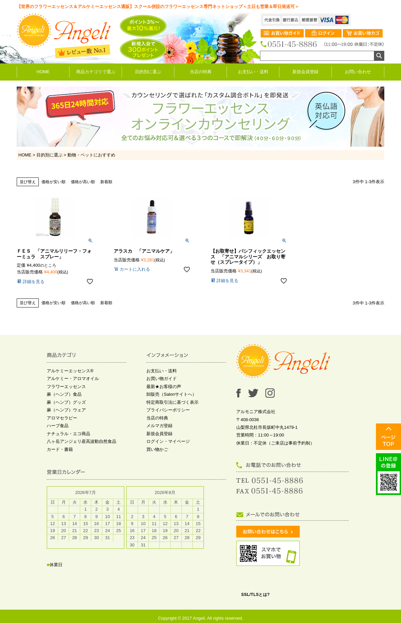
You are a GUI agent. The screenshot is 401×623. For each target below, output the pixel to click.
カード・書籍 (60, 449)
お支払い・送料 (253, 71)
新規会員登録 (305, 71)
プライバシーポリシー (168, 409)
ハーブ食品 (58, 425)
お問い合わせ (358, 71)
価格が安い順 (53, 181)
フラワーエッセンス (66, 386)
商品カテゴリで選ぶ (95, 71)
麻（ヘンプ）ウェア (66, 409)
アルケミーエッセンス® (70, 370)
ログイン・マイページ (168, 441)
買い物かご (157, 449)
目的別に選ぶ (148, 71)
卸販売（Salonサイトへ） (171, 394)
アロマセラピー (62, 417)
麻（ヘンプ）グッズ (66, 402)
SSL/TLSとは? (255, 594)
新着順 (106, 181)
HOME (43, 71)
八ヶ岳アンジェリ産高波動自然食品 (81, 441)
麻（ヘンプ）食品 (64, 394)
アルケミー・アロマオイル (73, 378)
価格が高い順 (83, 181)
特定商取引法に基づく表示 (172, 402)
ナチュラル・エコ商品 (68, 433)
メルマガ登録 (159, 425)
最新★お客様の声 (163, 386)
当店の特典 (201, 71)
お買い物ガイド (161, 378)
